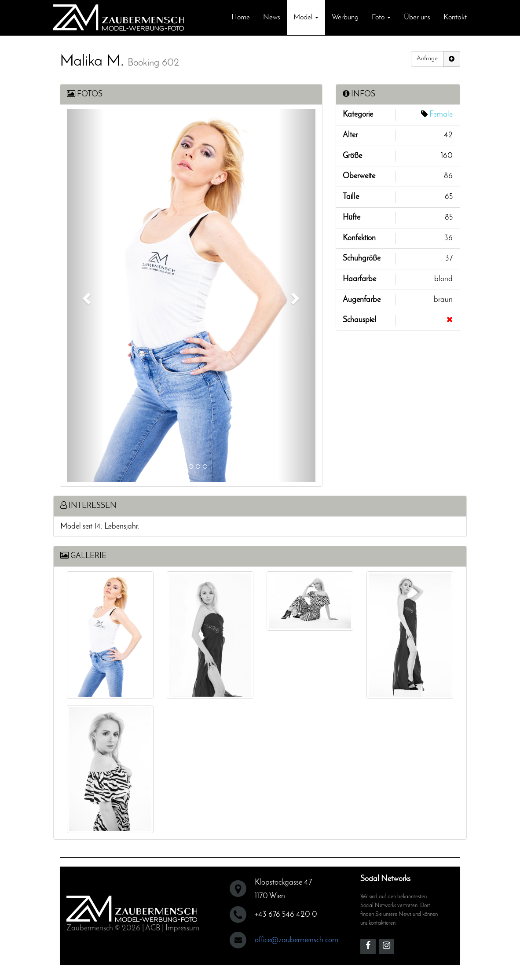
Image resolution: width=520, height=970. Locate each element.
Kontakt (455, 17)
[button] (85, 295)
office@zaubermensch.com (296, 937)
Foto (381, 17)
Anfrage (427, 58)
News (271, 17)
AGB (152, 925)
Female (441, 114)
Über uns (417, 17)
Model (306, 17)
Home (240, 17)
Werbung (345, 17)
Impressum (182, 925)
